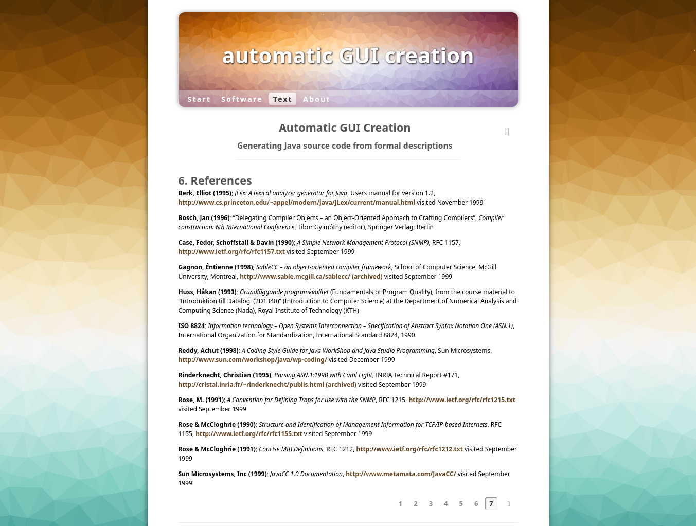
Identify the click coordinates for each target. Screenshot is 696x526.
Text (283, 98)
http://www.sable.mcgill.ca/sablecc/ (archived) (311, 276)
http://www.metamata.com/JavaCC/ (401, 473)
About (317, 98)
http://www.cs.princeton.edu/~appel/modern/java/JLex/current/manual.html (297, 202)
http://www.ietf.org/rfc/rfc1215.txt (461, 399)
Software (241, 98)
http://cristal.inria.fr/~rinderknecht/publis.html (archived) (267, 384)
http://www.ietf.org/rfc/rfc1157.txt (232, 251)
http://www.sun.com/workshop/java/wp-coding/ (253, 359)
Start (198, 98)
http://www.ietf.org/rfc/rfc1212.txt (409, 449)
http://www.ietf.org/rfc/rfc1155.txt (248, 433)
